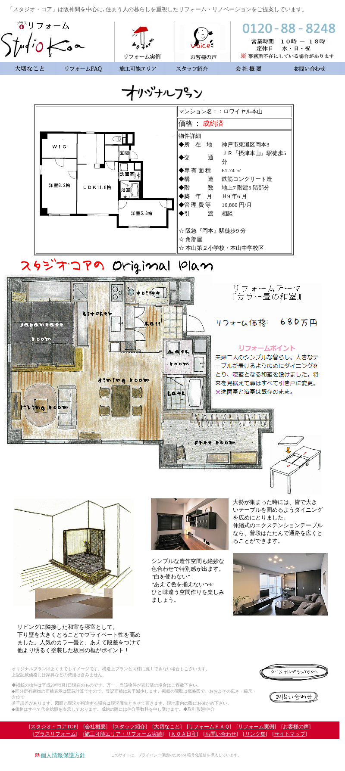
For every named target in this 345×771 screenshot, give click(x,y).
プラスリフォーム (55, 734)
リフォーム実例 (256, 727)
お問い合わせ (220, 734)
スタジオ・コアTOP (53, 727)
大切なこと (167, 727)
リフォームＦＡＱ (208, 727)
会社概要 (95, 727)
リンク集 (255, 734)
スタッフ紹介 (129, 727)
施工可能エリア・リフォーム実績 (123, 734)
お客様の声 (296, 727)
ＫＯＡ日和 (184, 734)
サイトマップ (289, 734)
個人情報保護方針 (63, 755)
